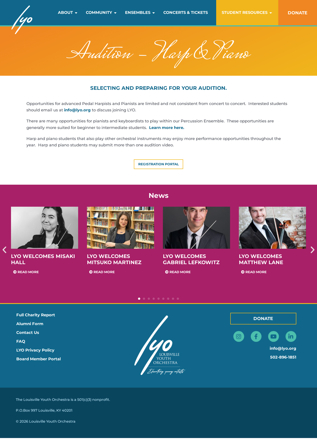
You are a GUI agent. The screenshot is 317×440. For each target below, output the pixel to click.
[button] (4, 252)
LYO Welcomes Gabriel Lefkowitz (191, 261)
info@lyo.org (77, 110)
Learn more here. (166, 127)
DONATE (297, 12)
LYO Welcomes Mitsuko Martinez (114, 261)
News (158, 197)
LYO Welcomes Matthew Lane (261, 261)
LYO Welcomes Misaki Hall (43, 261)
